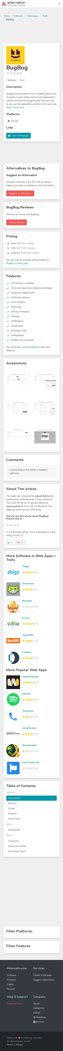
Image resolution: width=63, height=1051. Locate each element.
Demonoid (28, 583)
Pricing (11, 808)
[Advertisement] (31, 32)
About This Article (17, 846)
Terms (10, 1044)
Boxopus (27, 600)
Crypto (10, 984)
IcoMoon (27, 652)
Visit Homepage (20, 135)
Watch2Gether (30, 676)
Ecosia (25, 617)
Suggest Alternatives (44, 979)
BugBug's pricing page (17, 263)
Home (6, 16)
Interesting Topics (17, 851)
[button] (59, 3)
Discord (10, 989)
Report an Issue (15, 1003)
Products (11, 979)
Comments (13, 841)
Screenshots (14, 829)
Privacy (19, 1044)
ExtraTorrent (29, 728)
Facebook (39, 1017)
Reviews (12, 803)
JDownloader (29, 745)
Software (18, 16)
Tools (45, 16)
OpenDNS (27, 635)
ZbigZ (25, 566)
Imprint (36, 1012)
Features (12, 813)
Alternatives (14, 798)
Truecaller (28, 711)
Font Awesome (30, 762)
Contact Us (38, 1008)
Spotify (26, 693)
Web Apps (32, 16)
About (36, 1003)
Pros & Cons (14, 818)
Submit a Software (42, 975)
